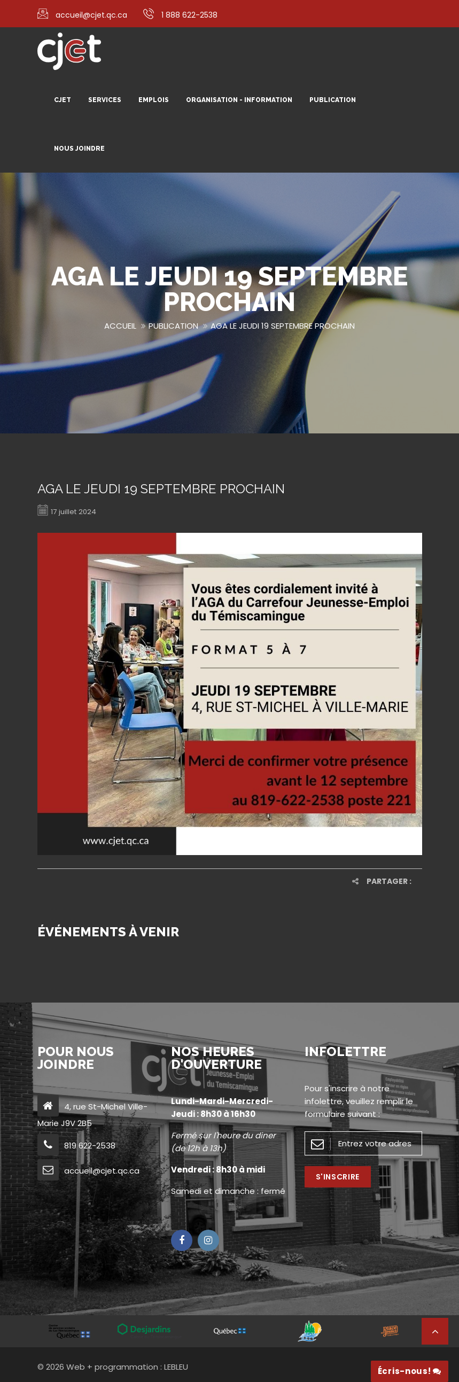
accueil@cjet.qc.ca (91, 15)
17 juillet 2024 (69, 511)
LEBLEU (176, 1366)
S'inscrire (338, 1176)
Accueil (120, 325)
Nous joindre (79, 148)
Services (104, 100)
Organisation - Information (239, 100)
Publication (332, 100)
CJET (62, 100)
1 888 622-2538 (189, 15)
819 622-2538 (89, 1145)
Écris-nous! (409, 1371)
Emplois (153, 100)
